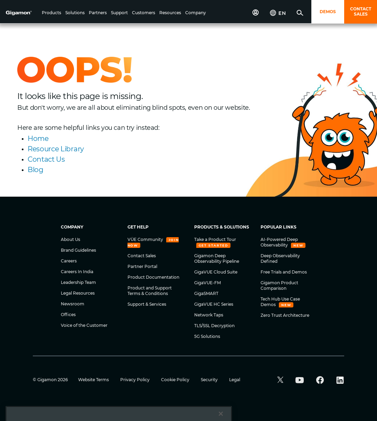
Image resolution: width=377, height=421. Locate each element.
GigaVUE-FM (207, 282)
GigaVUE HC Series (213, 304)
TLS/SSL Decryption (214, 325)
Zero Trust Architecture (285, 315)
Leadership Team (78, 282)
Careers (69, 260)
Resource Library (56, 149)
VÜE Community (146, 239)
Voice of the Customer (84, 325)
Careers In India (77, 271)
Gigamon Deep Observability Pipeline (216, 258)
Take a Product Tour (215, 239)
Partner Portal (142, 266)
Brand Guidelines (78, 250)
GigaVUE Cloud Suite (215, 272)
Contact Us (46, 159)
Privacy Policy (135, 379)
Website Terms (94, 379)
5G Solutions (207, 336)
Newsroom (72, 303)
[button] (51, 13)
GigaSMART (206, 293)
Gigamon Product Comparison (279, 285)
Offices (68, 314)
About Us (70, 239)
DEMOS (328, 11)
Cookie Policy (175, 379)
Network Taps (208, 314)
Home (38, 138)
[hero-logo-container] (22, 12)
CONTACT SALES (360, 11)
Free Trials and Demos (284, 272)
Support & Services (147, 304)
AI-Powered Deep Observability (279, 242)
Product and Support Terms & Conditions (150, 290)
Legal (234, 379)
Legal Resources (78, 293)
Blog (36, 169)
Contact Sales (142, 255)
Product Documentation (153, 277)
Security (210, 379)
